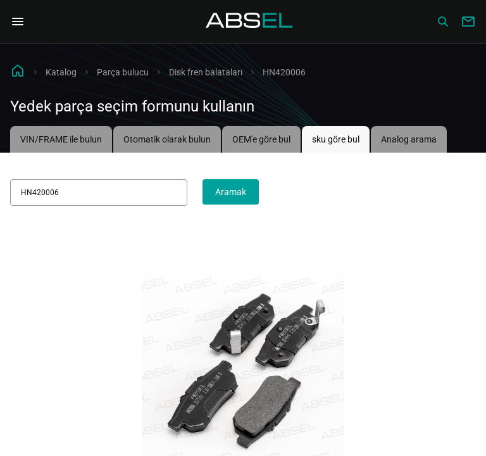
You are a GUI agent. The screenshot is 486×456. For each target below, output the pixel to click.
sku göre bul (335, 139)
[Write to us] (468, 21)
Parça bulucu (123, 72)
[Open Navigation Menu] (17, 21)
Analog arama (409, 139)
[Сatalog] (443, 21)
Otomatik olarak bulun (167, 139)
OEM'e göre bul (261, 139)
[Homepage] (249, 21)
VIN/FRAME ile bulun (61, 139)
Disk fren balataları (205, 72)
